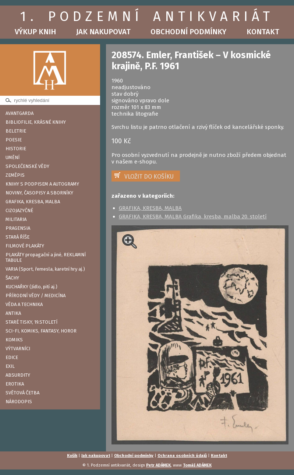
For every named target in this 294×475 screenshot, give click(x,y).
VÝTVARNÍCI (18, 348)
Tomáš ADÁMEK (197, 465)
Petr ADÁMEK (158, 465)
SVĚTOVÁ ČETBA (22, 392)
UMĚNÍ (13, 157)
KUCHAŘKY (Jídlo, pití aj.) (31, 286)
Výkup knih (35, 31)
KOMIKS (14, 339)
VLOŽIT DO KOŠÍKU (149, 176)
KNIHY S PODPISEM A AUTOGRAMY (42, 184)
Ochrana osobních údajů (182, 455)
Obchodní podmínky (188, 31)
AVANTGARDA (19, 113)
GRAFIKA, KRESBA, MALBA (33, 201)
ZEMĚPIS (15, 175)
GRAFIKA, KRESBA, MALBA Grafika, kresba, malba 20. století (193, 216)
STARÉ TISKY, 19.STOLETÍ (31, 322)
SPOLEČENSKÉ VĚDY (27, 166)
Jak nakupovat (103, 31)
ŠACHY (12, 278)
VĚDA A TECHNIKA (24, 304)
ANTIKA (13, 313)
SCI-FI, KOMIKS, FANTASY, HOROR (41, 331)
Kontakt (263, 31)
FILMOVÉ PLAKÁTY (25, 246)
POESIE (14, 139)
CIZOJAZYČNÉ (19, 210)
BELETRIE (16, 131)
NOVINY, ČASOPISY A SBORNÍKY (39, 193)
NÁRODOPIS (19, 401)
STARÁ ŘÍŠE (17, 237)
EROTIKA (15, 384)
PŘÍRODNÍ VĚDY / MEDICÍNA (35, 295)
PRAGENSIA (18, 228)
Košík (72, 455)
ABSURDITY (18, 375)
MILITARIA (16, 219)
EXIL (10, 366)
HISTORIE (16, 148)
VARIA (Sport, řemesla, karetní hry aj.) (45, 269)
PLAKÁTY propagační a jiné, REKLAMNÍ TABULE (46, 257)
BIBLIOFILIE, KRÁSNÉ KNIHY (36, 122)
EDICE (12, 357)
